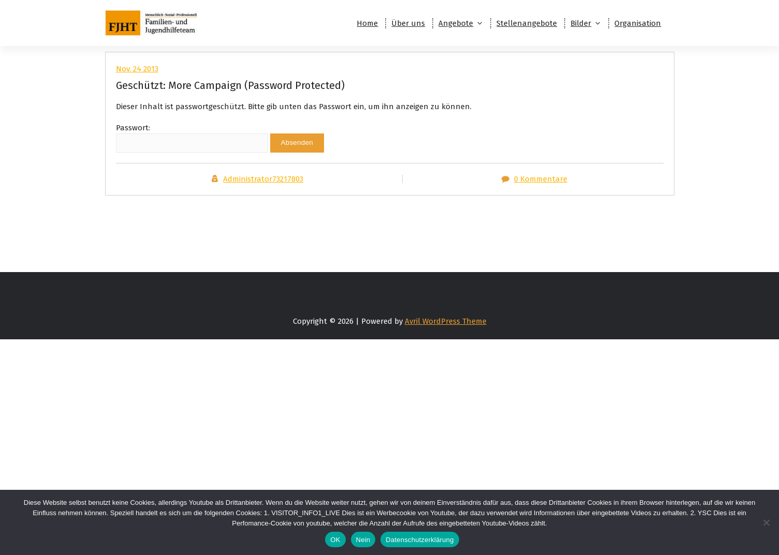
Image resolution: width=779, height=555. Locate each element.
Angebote (455, 23)
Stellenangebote (526, 23)
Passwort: (192, 138)
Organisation (637, 23)
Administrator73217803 (263, 179)
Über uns (408, 23)
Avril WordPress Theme (446, 321)
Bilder (580, 23)
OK (335, 540)
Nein (363, 540)
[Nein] (766, 522)
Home (367, 23)
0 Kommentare (540, 179)
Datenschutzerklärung (419, 540)
